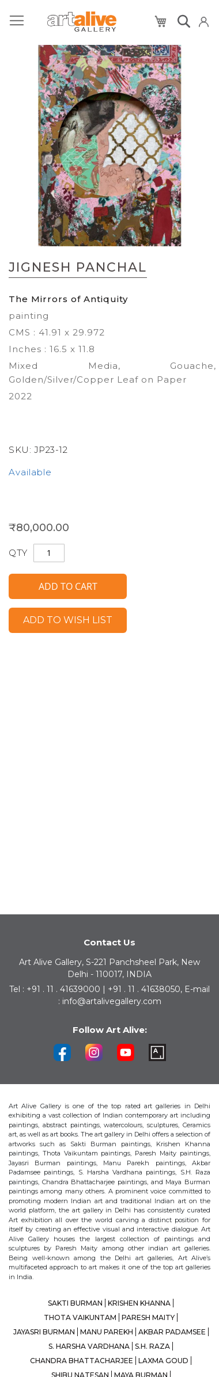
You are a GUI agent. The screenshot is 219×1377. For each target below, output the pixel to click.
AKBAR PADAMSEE (172, 1332)
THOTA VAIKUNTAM (80, 1317)
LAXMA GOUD (163, 1360)
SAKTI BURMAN (75, 1303)
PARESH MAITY (148, 1317)
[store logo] (81, 22)
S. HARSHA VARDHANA (89, 1346)
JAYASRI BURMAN (44, 1332)
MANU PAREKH (106, 1332)
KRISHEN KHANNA (139, 1303)
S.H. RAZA (152, 1346)
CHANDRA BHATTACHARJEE (81, 1360)
